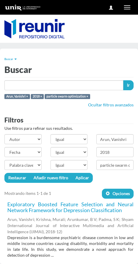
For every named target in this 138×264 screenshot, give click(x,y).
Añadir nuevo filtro (50, 177)
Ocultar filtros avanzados (111, 104)
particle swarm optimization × (67, 96)
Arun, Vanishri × (17, 96)
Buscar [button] (10, 59)
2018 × (37, 96)
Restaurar (17, 177)
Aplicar (82, 177)
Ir (128, 85)
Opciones (118, 193)
